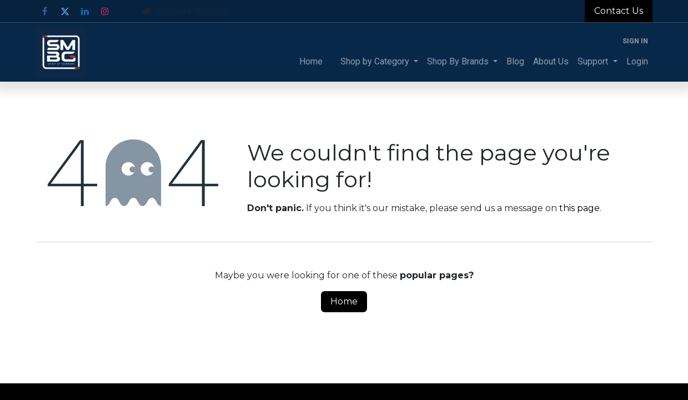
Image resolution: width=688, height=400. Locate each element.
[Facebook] (45, 11)
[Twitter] (65, 11)
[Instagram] (105, 11)
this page (579, 208)
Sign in (635, 41)
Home (344, 301)
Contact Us (618, 11)
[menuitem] (311, 62)
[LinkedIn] (85, 11)
